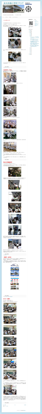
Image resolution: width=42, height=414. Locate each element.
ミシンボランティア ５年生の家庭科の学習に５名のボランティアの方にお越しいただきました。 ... (34, 37)
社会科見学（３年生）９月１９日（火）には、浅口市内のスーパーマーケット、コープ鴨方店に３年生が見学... (34, 39)
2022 (30, 53)
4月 (30, 50)
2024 (30, 31)
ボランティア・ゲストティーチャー (8, 67)
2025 (30, 30)
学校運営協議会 (10, 296)
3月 (30, 51)
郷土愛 (35, 25)
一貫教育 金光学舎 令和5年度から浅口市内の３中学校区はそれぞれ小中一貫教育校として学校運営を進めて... (34, 44)
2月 (30, 52)
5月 (30, 49)
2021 (30, 54)
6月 (30, 48)
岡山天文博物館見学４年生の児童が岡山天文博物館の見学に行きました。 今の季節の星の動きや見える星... (34, 42)
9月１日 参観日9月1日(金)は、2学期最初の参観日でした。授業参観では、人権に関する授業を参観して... (34, 46)
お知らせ (36, 20)
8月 (30, 47)
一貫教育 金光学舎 (7, 296)
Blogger (24, 410)
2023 (30, 32)
